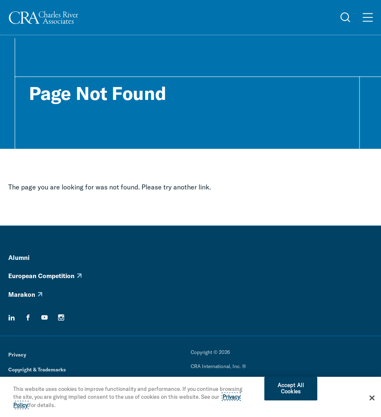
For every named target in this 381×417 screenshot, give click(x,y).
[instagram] (61, 317)
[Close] (372, 399)
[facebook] (28, 317)
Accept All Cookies (291, 390)
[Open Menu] (368, 17)
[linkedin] (11, 317)
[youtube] (44, 317)
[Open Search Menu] (345, 17)
